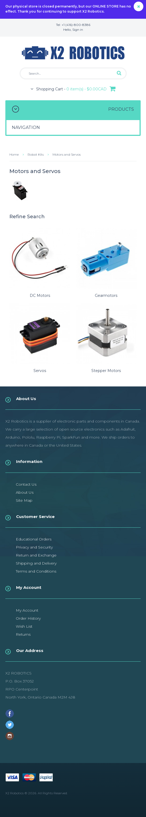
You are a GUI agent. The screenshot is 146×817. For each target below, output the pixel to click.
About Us (24, 492)
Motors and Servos (67, 154)
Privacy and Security (34, 547)
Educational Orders (33, 539)
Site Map (24, 500)
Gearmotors (106, 295)
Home (14, 154)
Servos (39, 370)
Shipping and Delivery (36, 563)
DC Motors (40, 295)
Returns (23, 634)
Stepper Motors (106, 370)
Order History (28, 618)
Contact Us (26, 484)
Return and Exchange (36, 555)
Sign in (77, 30)
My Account (27, 610)
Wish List (24, 626)
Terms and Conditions (36, 571)
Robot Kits (36, 154)
